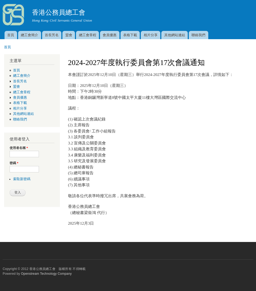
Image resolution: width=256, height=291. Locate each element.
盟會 (68, 35)
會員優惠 (110, 35)
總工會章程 (87, 35)
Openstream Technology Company (46, 274)
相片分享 (151, 35)
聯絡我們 (198, 35)
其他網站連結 (174, 35)
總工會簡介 (29, 35)
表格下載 (130, 35)
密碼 (14, 163)
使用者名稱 (19, 148)
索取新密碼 (21, 179)
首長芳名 (52, 35)
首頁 (10, 35)
